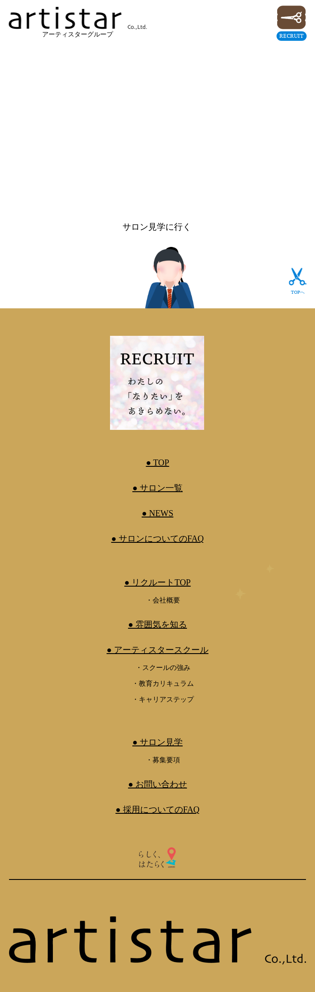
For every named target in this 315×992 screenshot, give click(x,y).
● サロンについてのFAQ (157, 538)
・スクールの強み (162, 667)
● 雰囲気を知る (157, 624)
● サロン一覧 (157, 488)
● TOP (157, 462)
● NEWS (158, 513)
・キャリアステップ (163, 699)
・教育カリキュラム (163, 683)
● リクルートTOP (157, 582)
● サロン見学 (157, 742)
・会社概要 (163, 600)
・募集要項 (163, 760)
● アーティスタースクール (157, 649)
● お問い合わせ (157, 784)
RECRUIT (291, 36)
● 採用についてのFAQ (158, 809)
